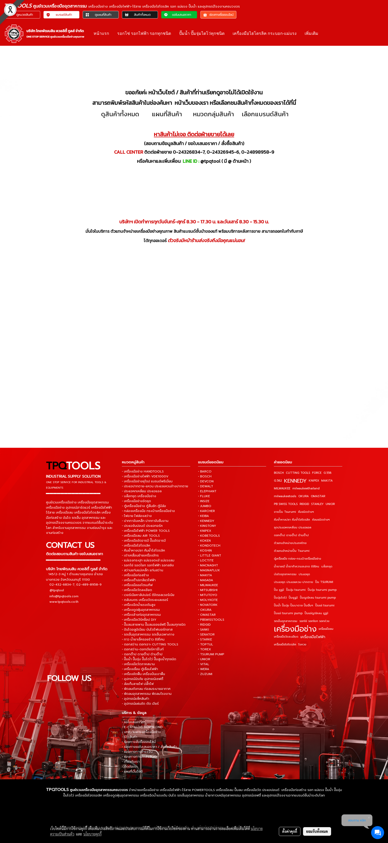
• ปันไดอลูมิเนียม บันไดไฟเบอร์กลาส (147, 629)
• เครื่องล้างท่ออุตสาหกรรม (141, 614)
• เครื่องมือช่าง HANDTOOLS (143, 471)
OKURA (303, 496)
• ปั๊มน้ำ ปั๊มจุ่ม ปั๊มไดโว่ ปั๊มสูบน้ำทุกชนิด (149, 659)
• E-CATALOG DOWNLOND (142, 727)
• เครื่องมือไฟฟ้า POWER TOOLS (146, 530)
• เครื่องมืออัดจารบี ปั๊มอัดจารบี (144, 540)
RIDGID (304, 504)
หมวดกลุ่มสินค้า (213, 114)
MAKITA (327, 480)
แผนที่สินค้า (167, 114)
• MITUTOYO (207, 595)
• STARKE (205, 639)
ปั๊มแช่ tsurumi (324, 605)
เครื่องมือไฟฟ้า (312, 637)
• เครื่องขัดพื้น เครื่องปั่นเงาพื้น (143, 674)
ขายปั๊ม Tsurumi (285, 512)
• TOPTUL (205, 644)
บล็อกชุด (326, 566)
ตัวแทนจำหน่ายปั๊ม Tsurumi (292, 551)
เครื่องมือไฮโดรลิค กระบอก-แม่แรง (265, 33)
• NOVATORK (208, 604)
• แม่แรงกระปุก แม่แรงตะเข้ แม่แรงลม (148, 560)
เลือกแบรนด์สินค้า (265, 114)
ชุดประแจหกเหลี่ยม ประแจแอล (292, 527)
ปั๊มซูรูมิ (293, 597)
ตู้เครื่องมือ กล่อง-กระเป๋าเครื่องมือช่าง (297, 558)
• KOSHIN (205, 550)
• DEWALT (205, 486)
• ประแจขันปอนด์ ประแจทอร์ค (142, 525)
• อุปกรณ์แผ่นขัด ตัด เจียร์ (140, 703)
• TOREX (204, 649)
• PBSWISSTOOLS (211, 619)
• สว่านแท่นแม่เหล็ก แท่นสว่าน (142, 570)
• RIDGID (204, 624)
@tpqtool (57, 590)
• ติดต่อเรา (129, 766)
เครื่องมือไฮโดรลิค (285, 644)
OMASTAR (318, 496)
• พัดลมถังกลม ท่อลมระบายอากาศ (146, 688)
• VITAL (203, 664)
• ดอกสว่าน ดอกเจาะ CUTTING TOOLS (150, 644)
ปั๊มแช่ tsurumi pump (288, 613)
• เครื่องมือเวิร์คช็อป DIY (139, 619)
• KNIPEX (204, 530)
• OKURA (205, 609)
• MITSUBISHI (208, 590)
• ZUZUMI (205, 674)
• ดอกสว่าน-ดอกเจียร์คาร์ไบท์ (143, 649)
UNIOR (330, 504)
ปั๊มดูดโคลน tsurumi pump (318, 597)
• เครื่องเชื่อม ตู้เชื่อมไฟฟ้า (140, 669)
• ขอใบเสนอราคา (133, 722)
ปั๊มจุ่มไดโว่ (280, 597)
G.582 (278, 480)
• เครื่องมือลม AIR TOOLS (141, 535)
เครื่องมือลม (326, 629)
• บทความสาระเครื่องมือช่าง (141, 732)
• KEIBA (203, 516)
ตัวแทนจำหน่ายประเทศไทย (290, 543)
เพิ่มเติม (311, 33)
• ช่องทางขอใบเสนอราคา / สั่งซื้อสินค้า (149, 746)
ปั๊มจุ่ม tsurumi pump (322, 590)
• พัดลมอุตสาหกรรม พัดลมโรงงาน (147, 693)
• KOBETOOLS (209, 535)
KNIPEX (314, 480)
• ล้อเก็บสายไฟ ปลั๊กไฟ (138, 684)
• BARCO (205, 471)
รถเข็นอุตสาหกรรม (285, 621)
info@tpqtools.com (63, 596)
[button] (327, 33)
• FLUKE (204, 496)
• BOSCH (205, 476)
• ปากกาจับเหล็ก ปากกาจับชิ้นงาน (145, 520)
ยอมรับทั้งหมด (317, 831)
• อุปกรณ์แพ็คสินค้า (135, 698)
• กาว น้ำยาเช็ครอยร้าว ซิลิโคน (143, 639)
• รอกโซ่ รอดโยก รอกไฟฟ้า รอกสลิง (148, 565)
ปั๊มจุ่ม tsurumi (296, 590)
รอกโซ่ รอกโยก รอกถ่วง (314, 621)
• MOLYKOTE (208, 600)
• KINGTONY (207, 525)
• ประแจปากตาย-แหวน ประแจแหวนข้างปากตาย (155, 486)
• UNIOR (204, 659)
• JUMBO (204, 506)
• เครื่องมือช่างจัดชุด (136, 501)
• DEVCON (206, 481)
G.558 (327, 473)
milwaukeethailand (306, 488)
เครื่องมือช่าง (295, 629)
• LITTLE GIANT (209, 555)
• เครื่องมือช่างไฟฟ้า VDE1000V (145, 476)
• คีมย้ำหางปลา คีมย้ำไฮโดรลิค (143, 550)
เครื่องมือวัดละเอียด (286, 636)
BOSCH (279, 473)
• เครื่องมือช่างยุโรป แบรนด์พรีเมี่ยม (147, 481)
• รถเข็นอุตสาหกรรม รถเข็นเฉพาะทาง (148, 634)
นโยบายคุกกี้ (92, 834)
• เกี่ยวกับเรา (131, 761)
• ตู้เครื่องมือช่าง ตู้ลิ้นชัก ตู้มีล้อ (144, 506)
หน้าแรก (101, 33)
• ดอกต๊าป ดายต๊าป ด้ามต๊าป (142, 654)
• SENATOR (206, 634)
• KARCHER (206, 511)
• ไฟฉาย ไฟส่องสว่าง (137, 516)
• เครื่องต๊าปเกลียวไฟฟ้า (139, 580)
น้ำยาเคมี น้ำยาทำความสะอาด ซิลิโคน (296, 566)
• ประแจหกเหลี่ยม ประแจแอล (142, 491)
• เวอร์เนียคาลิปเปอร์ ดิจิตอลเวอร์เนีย (148, 595)
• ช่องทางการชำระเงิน (137, 751)
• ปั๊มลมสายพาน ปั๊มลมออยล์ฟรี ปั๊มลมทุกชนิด (154, 624)
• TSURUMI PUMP (211, 654)
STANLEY (317, 504)
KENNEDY (295, 481)
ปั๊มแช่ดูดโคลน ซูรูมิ (316, 613)
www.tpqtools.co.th (63, 601)
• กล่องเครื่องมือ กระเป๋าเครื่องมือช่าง (148, 511)
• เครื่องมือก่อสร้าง (135, 575)
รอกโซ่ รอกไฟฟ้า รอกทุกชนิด (144, 33)
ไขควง (302, 644)
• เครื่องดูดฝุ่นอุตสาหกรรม (141, 609)
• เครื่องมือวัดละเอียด (137, 590)
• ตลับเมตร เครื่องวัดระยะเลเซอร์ (145, 600)
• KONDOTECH (209, 545)
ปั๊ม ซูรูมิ (279, 590)
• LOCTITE (206, 560)
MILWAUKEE (282, 488)
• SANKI (203, 629)
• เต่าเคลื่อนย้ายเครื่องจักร (140, 555)
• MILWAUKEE (208, 585)
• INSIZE (203, 501)
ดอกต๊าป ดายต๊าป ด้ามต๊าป (291, 535)
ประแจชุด (304, 574)
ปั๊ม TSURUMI (324, 582)
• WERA (203, 669)
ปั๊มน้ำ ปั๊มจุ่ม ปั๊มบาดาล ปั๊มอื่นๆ (293, 605)
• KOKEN (204, 540)
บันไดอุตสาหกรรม (285, 574)
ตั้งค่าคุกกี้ (289, 831)
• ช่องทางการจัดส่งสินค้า (139, 756)
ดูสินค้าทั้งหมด (120, 114)
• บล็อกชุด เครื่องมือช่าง (139, 496)
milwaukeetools (285, 496)
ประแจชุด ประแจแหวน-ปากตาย (293, 582)
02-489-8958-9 (89, 584)
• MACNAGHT (208, 565)
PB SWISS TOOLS (286, 504)
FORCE (316, 473)
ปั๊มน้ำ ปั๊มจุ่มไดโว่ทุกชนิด (202, 33)
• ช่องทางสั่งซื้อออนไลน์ (139, 742)
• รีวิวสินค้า (129, 737)
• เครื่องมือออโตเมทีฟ (137, 585)
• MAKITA (205, 575)
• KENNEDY (206, 520)
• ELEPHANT (207, 491)
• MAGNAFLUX (209, 570)
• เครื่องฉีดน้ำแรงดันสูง (138, 604)
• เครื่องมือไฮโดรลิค (136, 545)
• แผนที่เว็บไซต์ (132, 771)
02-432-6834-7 (61, 584)
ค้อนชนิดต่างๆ (321, 519)
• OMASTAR (207, 614)
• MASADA (205, 580)
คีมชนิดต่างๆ (306, 512)
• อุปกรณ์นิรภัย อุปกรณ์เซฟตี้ (142, 679)
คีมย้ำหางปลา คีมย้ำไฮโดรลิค (292, 519)
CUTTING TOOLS (298, 473)
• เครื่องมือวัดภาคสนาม (138, 664)
